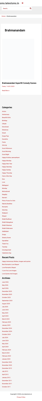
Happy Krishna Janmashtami (11, 157)
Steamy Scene (6, 237)
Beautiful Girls (6, 117)
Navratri (4, 197)
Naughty (4, 194)
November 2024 (7, 331)
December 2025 (7, 291)
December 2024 (7, 328)
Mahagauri (5, 185)
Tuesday (4, 247)
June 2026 (5, 282)
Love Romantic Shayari (9, 267)
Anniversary (5, 114)
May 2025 (5, 313)
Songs (4, 234)
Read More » (6, 90)
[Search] (30, 8)
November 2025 (7, 294)
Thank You (5, 243)
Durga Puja (5, 136)
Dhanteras (5, 130)
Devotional (5, 127)
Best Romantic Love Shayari (10, 264)
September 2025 (7, 300)
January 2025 (6, 325)
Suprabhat (5, 240)
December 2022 (7, 362)
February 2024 (6, 350)
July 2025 (5, 306)
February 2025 (6, 322)
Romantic (5, 207)
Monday (4, 188)
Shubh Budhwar (7, 219)
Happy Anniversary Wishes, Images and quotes (16, 261)
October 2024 (6, 334)
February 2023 (6, 356)
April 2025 (5, 316)
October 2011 (6, 387)
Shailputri (5, 213)
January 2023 (6, 359)
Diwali (4, 133)
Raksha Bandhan (7, 203)
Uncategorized (6, 250)
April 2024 (5, 346)
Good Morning (6, 151)
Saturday (4, 210)
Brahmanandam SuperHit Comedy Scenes (19, 83)
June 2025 (5, 310)
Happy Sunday (6, 170)
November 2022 (7, 365)
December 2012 (7, 368)
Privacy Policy (21, 397)
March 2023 (5, 353)
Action (4, 111)
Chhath (4, 123)
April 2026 (5, 288)
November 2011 (7, 383)
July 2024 (5, 337)
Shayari (4, 216)
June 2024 (5, 340)
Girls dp (4, 145)
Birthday (4, 120)
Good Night (5, 154)
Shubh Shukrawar (7, 228)
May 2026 (5, 285)
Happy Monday (6, 160)
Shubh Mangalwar (7, 222)
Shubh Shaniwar (7, 225)
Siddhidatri (5, 231)
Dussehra (5, 139)
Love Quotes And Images (9, 273)
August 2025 (6, 303)
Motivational (6, 191)
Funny (4, 86)
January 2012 (6, 377)
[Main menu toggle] (22, 3)
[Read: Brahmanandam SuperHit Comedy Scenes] (18, 59)
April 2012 (5, 374)
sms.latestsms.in (9, 3)
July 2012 (5, 371)
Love (3, 182)
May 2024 (5, 343)
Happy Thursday (7, 173)
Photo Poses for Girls (8, 200)
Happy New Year (7, 163)
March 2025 (5, 319)
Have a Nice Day (7, 176)
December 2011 (7, 380)
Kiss (3, 179)
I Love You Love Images (9, 270)
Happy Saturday (7, 167)
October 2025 (6, 297)
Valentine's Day (6, 253)
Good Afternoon (7, 148)
